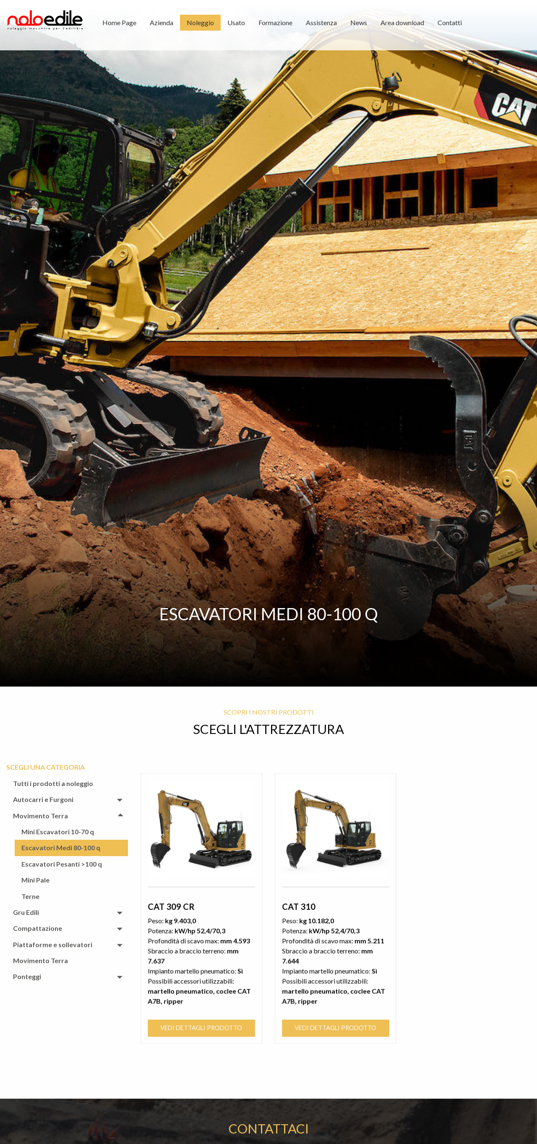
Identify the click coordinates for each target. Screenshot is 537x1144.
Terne (30, 896)
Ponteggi (27, 976)
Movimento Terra (40, 816)
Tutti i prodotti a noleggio (53, 783)
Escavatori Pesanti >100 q (61, 864)
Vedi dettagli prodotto (201, 981)
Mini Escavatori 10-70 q (57, 832)
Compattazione (37, 928)
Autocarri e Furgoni (43, 799)
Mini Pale (35, 880)
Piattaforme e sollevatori (52, 944)
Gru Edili (26, 912)
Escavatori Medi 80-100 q (60, 847)
